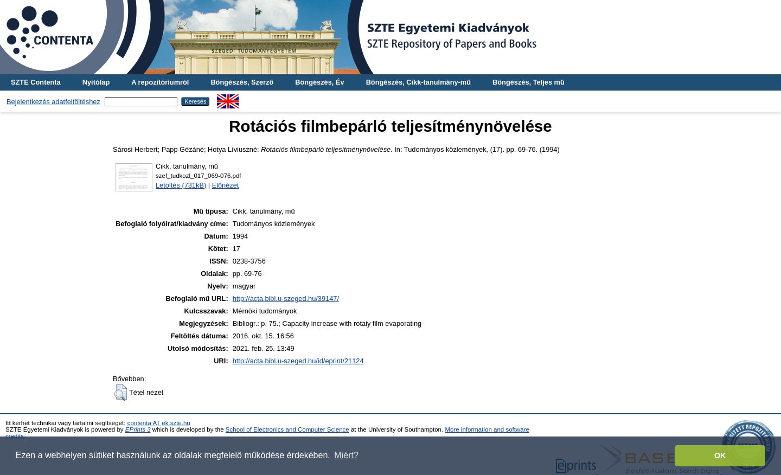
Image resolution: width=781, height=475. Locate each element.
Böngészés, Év (319, 82)
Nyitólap (96, 82)
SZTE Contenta (36, 82)
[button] (120, 392)
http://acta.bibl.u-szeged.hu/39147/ (286, 298)
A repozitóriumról (160, 82)
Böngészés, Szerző (241, 82)
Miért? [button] (346, 455)
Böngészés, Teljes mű (528, 82)
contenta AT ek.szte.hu (158, 423)
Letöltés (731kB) (181, 185)
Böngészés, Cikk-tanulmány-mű (418, 82)
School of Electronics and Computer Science (287, 429)
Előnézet (225, 185)
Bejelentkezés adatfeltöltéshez (53, 102)
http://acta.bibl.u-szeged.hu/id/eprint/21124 (298, 361)
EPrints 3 (138, 429)
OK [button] (720, 455)
